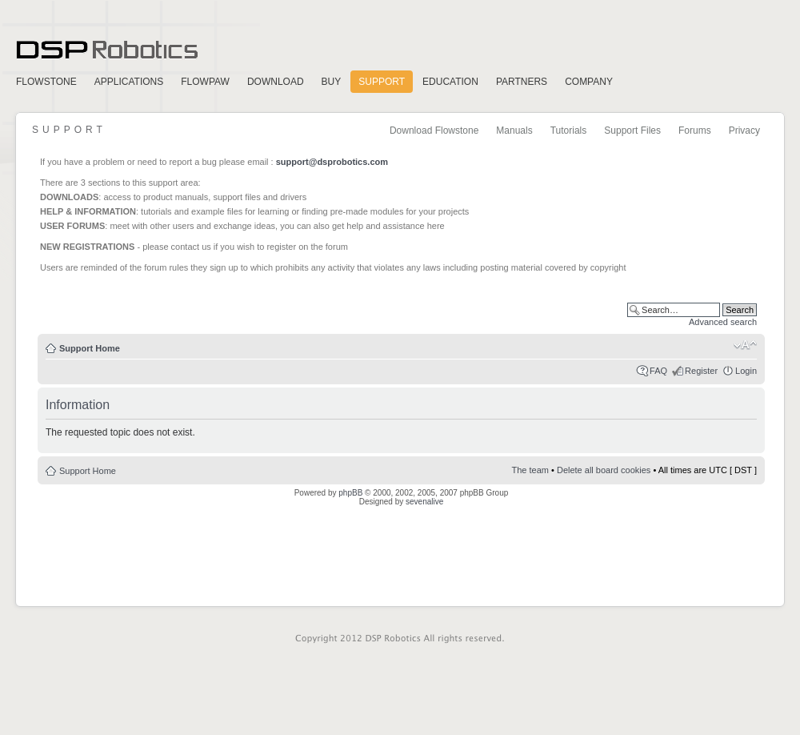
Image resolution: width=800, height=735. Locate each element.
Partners (521, 81)
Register (701, 371)
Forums (694, 130)
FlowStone (46, 81)
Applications (128, 81)
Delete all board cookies (603, 470)
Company (589, 81)
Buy (332, 81)
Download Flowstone (434, 130)
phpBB (350, 492)
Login (746, 371)
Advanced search (723, 322)
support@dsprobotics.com (332, 162)
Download (275, 81)
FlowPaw (205, 81)
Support (381, 81)
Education (450, 81)
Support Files (632, 130)
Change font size (745, 345)
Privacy (744, 130)
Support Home (89, 348)
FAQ (658, 371)
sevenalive (424, 501)
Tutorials (568, 130)
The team (530, 470)
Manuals (514, 130)
